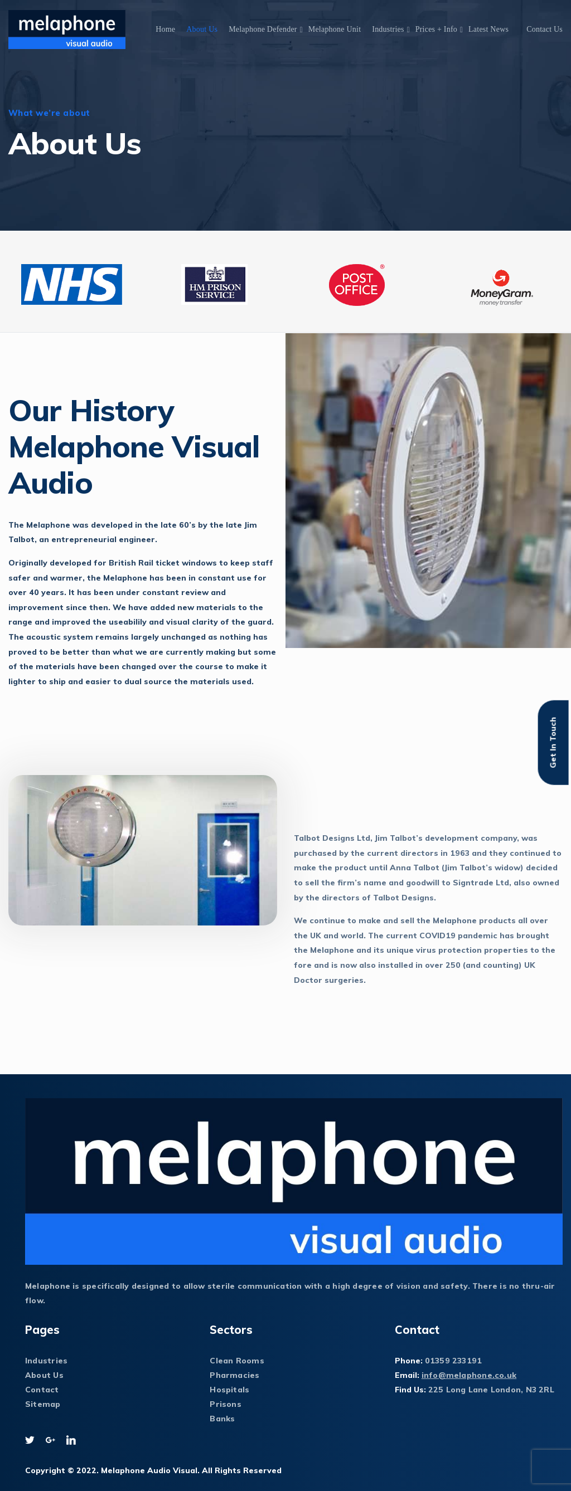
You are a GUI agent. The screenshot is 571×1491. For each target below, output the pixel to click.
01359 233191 (453, 1361)
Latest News (488, 29)
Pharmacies (234, 1375)
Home (165, 29)
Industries (388, 29)
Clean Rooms (237, 1361)
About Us (201, 29)
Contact (42, 1390)
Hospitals (229, 1390)
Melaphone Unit (334, 29)
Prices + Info (436, 29)
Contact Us (544, 29)
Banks (222, 1419)
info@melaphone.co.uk (469, 1375)
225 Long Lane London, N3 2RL (491, 1390)
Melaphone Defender (263, 29)
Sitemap (43, 1404)
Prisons (225, 1404)
